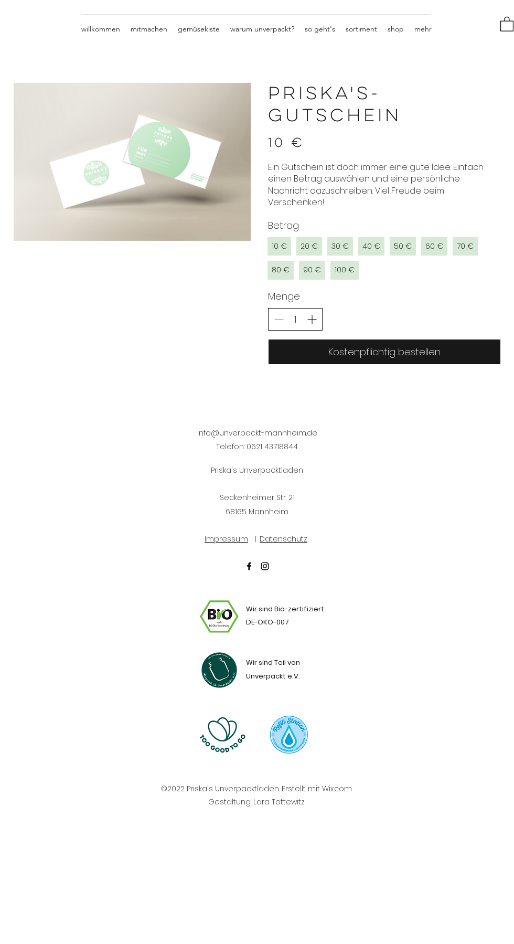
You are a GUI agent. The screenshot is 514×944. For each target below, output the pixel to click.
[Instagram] (265, 566)
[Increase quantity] (312, 319)
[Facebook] (249, 566)
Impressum (226, 539)
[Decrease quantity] (279, 319)
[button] (506, 23)
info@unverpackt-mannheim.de (257, 433)
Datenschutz (283, 539)
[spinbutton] (295, 319)
